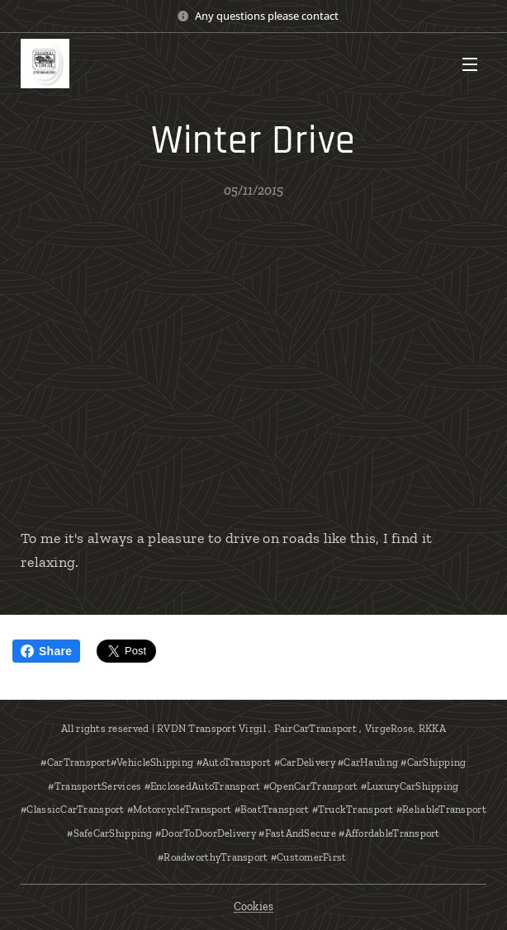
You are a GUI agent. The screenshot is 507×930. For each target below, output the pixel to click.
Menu (469, 64)
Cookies (254, 906)
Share (46, 651)
